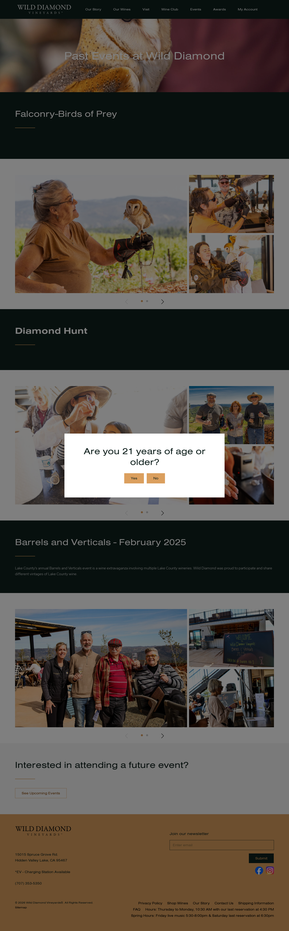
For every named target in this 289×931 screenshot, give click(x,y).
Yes (134, 478)
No (155, 478)
